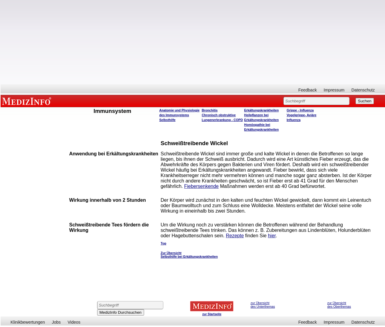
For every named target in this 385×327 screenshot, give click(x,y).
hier (272, 235)
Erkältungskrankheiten (261, 110)
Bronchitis (210, 110)
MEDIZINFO (28, 101)
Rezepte (235, 235)
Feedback (307, 90)
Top (163, 243)
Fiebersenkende (201, 186)
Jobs (56, 322)
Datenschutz (363, 90)
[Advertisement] (192, 42)
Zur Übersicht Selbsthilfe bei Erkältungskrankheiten (189, 254)
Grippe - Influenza (300, 110)
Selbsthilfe (167, 120)
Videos (74, 322)
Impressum (334, 90)
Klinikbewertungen (28, 322)
